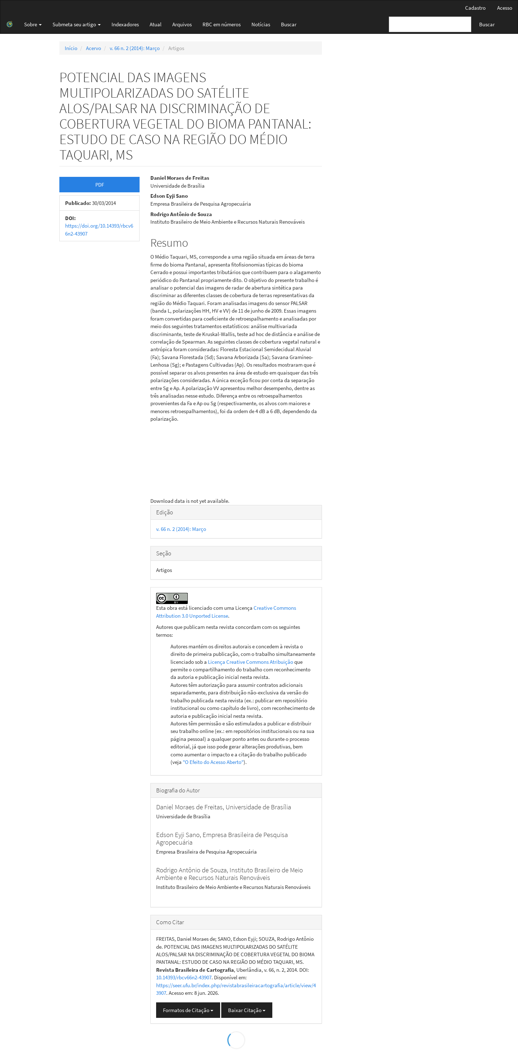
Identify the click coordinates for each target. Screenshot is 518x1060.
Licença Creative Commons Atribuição (250, 661)
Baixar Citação (246, 1010)
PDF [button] (99, 184)
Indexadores (125, 24)
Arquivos (182, 24)
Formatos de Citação (188, 1010)
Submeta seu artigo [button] (77, 24)
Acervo (93, 48)
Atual (156, 24)
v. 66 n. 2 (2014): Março (135, 48)
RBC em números (222, 24)
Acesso (504, 7)
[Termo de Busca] (430, 24)
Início (71, 48)
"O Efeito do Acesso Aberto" (213, 762)
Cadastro (475, 7)
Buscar (288, 24)
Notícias (260, 24)
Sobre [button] (33, 24)
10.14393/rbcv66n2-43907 (184, 977)
